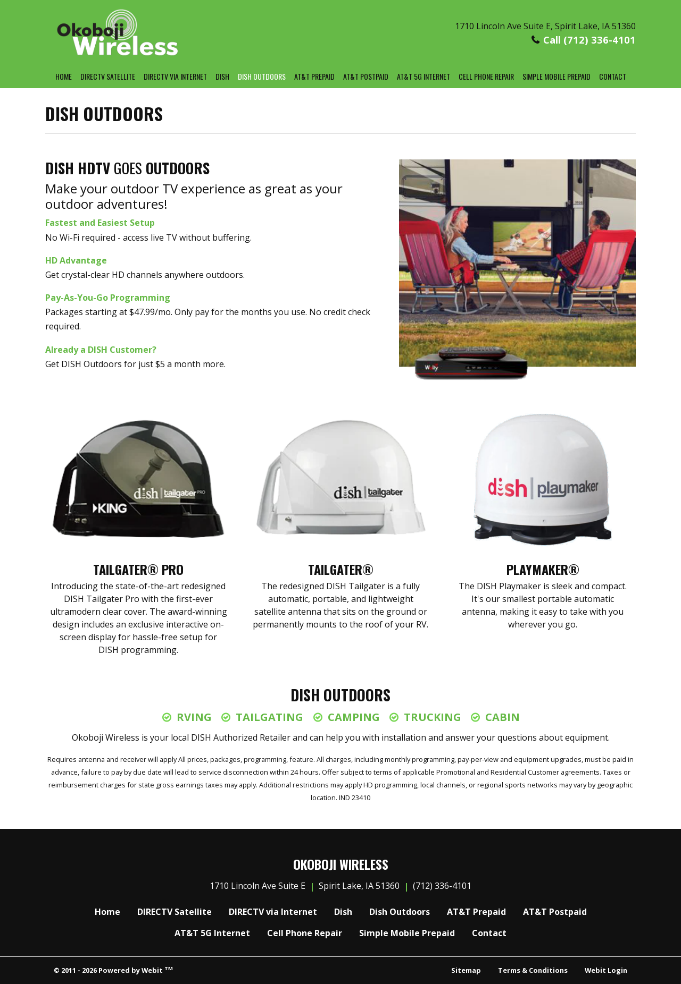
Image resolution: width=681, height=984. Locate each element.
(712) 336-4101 (442, 886)
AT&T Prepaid (314, 76)
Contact (612, 76)
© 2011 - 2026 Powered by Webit (113, 970)
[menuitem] (63, 76)
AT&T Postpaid (365, 76)
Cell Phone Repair (486, 76)
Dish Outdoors (264, 75)
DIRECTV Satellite (107, 76)
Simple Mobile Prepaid (556, 76)
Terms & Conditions (533, 970)
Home (63, 76)
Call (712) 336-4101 (589, 39)
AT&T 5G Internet (423, 76)
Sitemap (466, 970)
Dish (222, 76)
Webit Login (606, 970)
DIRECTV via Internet (175, 76)
